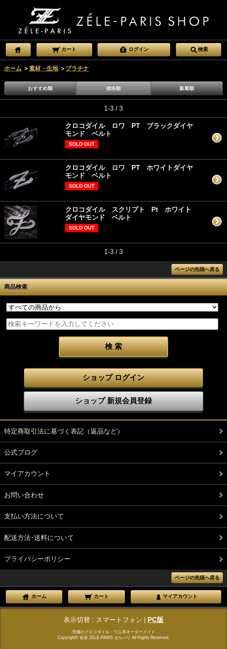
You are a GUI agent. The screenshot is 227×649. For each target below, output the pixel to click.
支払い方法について (34, 516)
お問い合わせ (24, 495)
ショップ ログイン (113, 377)
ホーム (13, 68)
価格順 (113, 88)
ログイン (134, 49)
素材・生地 (43, 68)
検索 (199, 49)
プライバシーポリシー (37, 558)
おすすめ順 (40, 88)
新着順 (186, 88)
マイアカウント (27, 473)
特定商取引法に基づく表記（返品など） (64, 431)
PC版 (156, 619)
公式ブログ (20, 452)
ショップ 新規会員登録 (113, 401)
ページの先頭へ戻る (197, 269)
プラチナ (77, 68)
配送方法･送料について (39, 537)
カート (64, 49)
